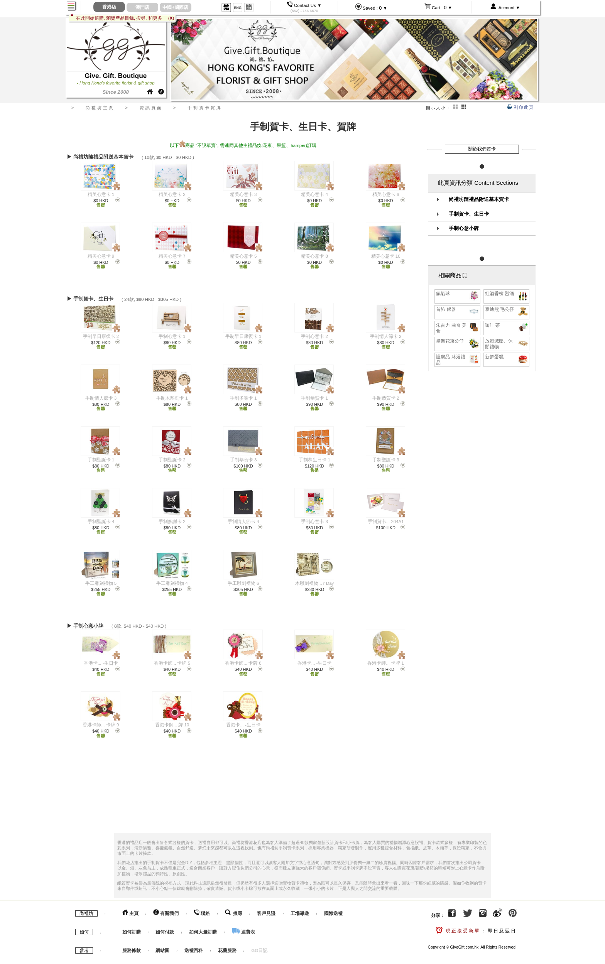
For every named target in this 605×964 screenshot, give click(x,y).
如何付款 (165, 925)
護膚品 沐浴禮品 (458, 359)
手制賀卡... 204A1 (386, 521)
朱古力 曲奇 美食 (458, 327)
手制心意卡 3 (314, 521)
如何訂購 (131, 925)
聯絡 (202, 906)
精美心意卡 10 (386, 256)
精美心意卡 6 (385, 194)
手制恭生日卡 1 (314, 460)
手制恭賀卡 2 (385, 398)
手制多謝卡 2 (172, 521)
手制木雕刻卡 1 (172, 398)
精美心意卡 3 (243, 194)
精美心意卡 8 (314, 256)
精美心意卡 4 (314, 194)
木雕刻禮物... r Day (314, 583)
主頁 (130, 906)
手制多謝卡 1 (243, 398)
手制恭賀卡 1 (314, 398)
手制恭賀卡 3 (243, 460)
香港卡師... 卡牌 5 (172, 658)
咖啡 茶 (507, 325)
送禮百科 (193, 943)
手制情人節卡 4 (243, 521)
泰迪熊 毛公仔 (507, 309)
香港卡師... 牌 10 (172, 720)
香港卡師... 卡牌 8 (243, 658)
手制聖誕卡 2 (172, 460)
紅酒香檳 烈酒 (507, 294)
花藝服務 (227, 943)
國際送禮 (333, 906)
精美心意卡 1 (101, 194)
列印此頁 (520, 107)
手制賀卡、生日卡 (469, 214)
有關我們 (166, 906)
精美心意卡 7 (172, 256)
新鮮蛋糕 (507, 357)
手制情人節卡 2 (386, 336)
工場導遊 (300, 906)
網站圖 (162, 943)
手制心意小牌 (464, 228)
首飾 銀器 (458, 309)
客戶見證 (266, 906)
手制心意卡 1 (172, 336)
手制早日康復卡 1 (243, 336)
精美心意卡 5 (243, 256)
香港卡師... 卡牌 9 (101, 720)
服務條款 (131, 943)
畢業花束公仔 (458, 341)
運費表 (243, 925)
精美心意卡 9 (101, 256)
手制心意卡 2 (314, 336)
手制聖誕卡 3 (385, 460)
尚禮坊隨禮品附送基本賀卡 (479, 199)
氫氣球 (458, 294)
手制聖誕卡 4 (101, 521)
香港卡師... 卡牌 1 (385, 658)
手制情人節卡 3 (101, 398)
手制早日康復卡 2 (101, 336)
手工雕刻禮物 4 (172, 583)
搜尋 (233, 906)
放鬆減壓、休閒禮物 (507, 343)
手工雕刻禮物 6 (243, 583)
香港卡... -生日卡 (101, 658)
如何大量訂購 (203, 925)
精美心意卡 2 (172, 194)
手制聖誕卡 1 (101, 460)
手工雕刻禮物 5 (101, 583)
